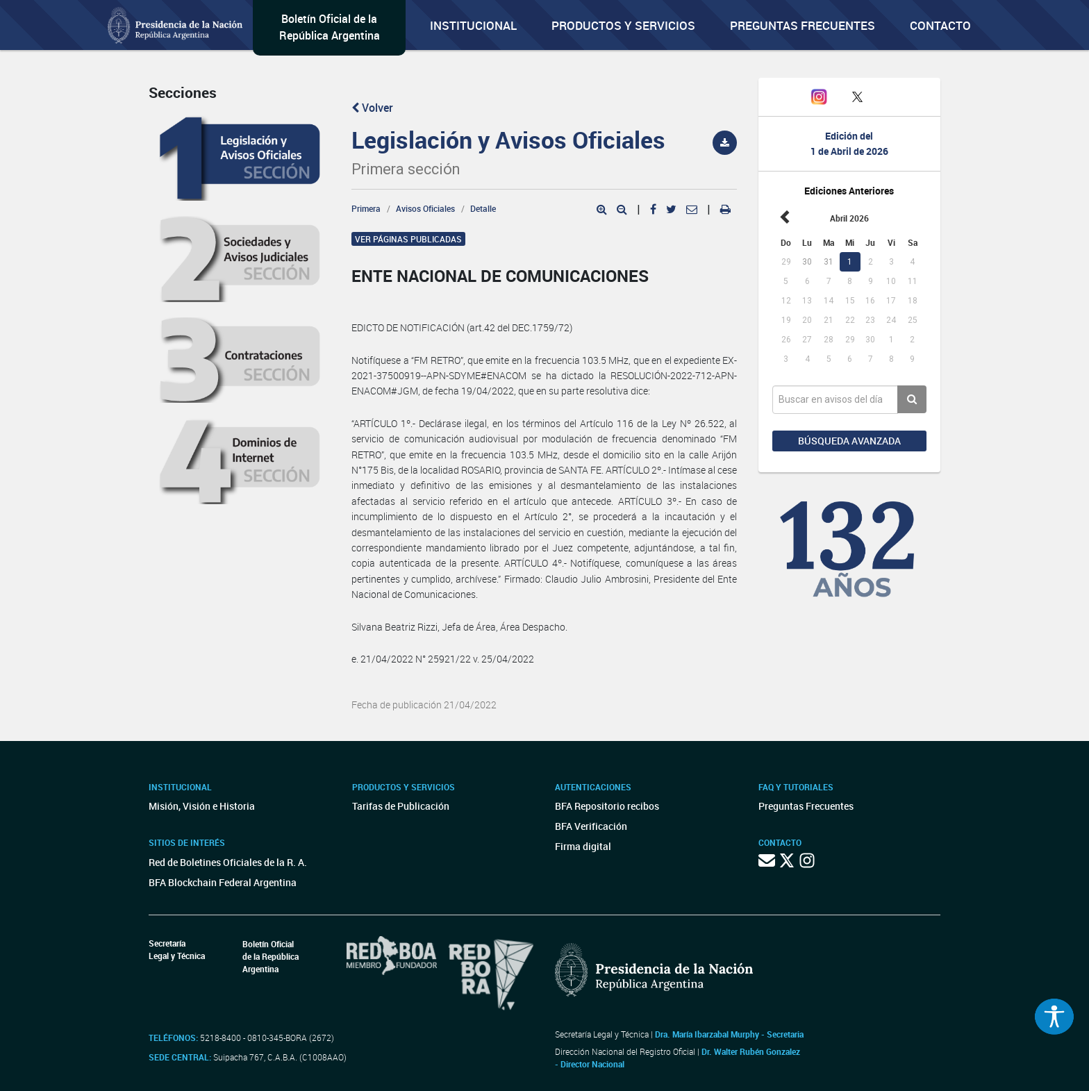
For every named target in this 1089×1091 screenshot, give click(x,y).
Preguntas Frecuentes (802, 25)
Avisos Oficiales (425, 208)
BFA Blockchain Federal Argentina (223, 882)
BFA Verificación (591, 826)
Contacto (940, 25)
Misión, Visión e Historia (202, 806)
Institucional (473, 25)
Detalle (483, 208)
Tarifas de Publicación (400, 806)
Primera (366, 208)
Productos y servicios (623, 25)
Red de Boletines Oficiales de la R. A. (228, 862)
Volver (372, 107)
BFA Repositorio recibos (607, 806)
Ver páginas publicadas (408, 238)
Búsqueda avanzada (849, 440)
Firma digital (583, 846)
